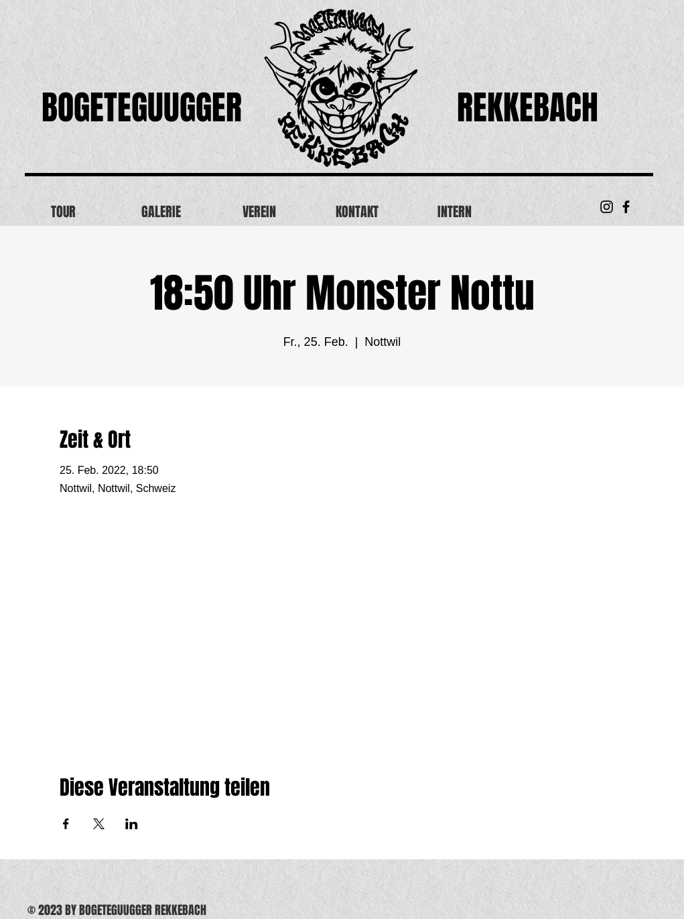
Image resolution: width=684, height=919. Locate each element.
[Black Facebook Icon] (626, 206)
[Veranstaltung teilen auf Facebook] (66, 823)
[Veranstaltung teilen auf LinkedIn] (131, 823)
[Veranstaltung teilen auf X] (98, 823)
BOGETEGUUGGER (142, 107)
